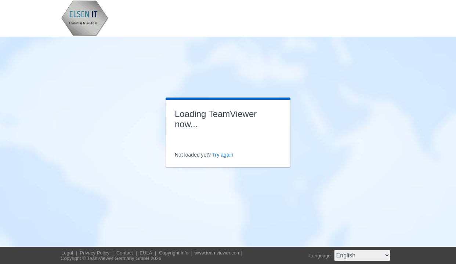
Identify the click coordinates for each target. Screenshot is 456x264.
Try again (223, 155)
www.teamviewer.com (217, 253)
